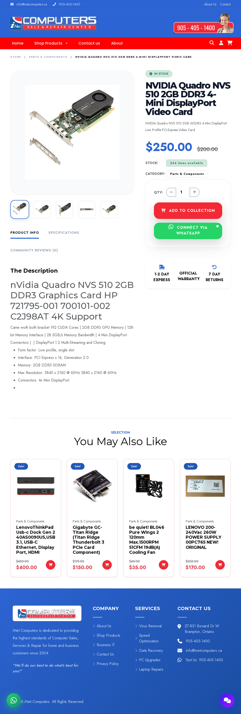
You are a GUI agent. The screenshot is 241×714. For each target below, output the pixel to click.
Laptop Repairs (149, 669)
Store (15, 57)
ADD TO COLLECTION (188, 210)
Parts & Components (48, 57)
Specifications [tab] (63, 232)
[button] (51, 43)
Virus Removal (148, 626)
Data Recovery (149, 650)
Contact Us (103, 654)
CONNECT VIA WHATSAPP (194, 230)
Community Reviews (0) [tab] (34, 250)
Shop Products (106, 635)
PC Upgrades (148, 660)
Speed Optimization (147, 638)
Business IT (104, 645)
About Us (210, 4)
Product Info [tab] (24, 232)
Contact (225, 4)
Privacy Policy (106, 663)
